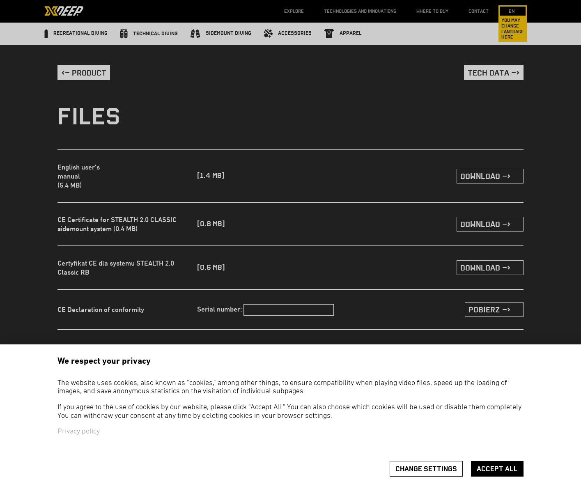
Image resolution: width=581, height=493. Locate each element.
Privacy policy (78, 432)
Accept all (497, 469)
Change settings (426, 469)
